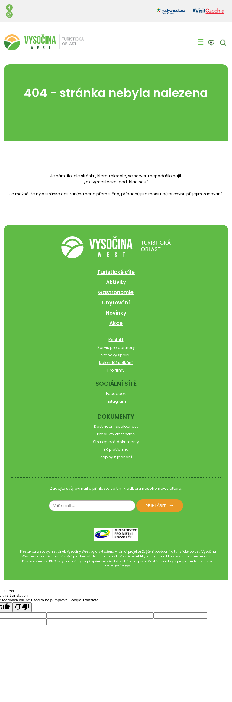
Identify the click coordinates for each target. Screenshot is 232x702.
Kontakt (115, 340)
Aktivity (116, 282)
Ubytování (116, 302)
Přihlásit (155, 505)
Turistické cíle (116, 272)
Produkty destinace (116, 434)
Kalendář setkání (116, 363)
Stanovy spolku (116, 355)
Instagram (116, 401)
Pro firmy (115, 370)
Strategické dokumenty (116, 442)
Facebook (116, 393)
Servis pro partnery (116, 347)
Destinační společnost (116, 426)
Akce (116, 323)
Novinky (116, 313)
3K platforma (116, 449)
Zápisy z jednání (116, 457)
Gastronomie (116, 292)
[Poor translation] (22, 607)
